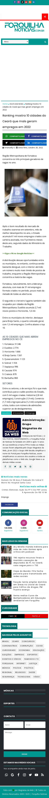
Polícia (17, 668)
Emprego (19, 654)
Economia (24, 650)
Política (28, 668)
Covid (39, 646)
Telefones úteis (10, 11)
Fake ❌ (13, 616)
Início (5, 6)
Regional (7, 672)
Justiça (33, 663)
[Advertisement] (24, 69)
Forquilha (7, 663)
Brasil (5, 641)
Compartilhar (15, 136)
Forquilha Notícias (39, 794)
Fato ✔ (36, 616)
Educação (38, 650)
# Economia (18, 413)
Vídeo (37, 677)
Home (5, 104)
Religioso (20, 672)
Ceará (15, 641)
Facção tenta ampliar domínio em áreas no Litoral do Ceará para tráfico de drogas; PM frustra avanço (30, 586)
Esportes (32, 654)
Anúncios (29, 6)
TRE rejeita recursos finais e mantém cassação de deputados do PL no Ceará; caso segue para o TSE (28, 561)
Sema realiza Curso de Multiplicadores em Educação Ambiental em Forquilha (29, 598)
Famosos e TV (31, 659)
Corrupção (26, 646)
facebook (9, 504)
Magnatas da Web (26, 790)
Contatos (16, 6)
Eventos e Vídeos (11, 659)
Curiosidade (9, 650)
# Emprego (30, 413)
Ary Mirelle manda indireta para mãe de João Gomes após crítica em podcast (30, 549)
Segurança (8, 677)
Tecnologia (24, 677)
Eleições (6, 654)
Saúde (32, 672)
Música (6, 668)
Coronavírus (9, 646)
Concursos (28, 641)
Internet (21, 663)
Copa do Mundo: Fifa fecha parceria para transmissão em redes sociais (30, 573)
